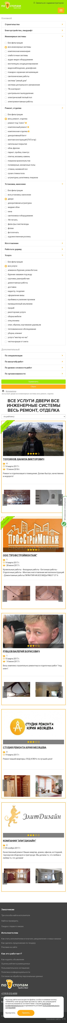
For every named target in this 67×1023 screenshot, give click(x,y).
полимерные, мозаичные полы (20, 165)
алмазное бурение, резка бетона (21, 270)
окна (8, 211)
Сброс (33, 387)
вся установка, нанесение (18, 195)
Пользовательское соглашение (15, 968)
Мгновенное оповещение (64, 498)
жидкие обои (12, 207)
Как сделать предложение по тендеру (18, 943)
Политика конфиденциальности (15, 972)
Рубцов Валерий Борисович (21, 651)
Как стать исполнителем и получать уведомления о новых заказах (31, 939)
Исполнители (11, 391)
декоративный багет (15, 135)
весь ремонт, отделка (16, 119)
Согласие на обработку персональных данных (22, 976)
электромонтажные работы (19, 102)
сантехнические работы (17, 76)
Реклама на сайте (9, 947)
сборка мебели (13, 316)
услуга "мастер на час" (16, 337)
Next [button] (60, 500)
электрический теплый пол (18, 97)
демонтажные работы (16, 283)
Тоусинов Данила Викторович (23, 459)
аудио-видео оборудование (19, 60)
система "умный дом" (16, 81)
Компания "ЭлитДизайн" (19, 841)
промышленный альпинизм (18, 304)
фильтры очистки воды (17, 224)
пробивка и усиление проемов (20, 299)
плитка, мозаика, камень (17, 156)
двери (9, 199)
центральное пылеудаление (19, 93)
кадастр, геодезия (14, 291)
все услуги (11, 266)
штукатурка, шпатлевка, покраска (21, 177)
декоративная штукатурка (18, 203)
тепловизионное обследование (20, 329)
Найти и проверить (9, 921)
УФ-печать (11, 220)
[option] (17, 500)
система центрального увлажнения (22, 85)
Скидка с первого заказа (12, 926)
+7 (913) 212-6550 (9, 993)
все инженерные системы (18, 47)
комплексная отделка (17, 131)
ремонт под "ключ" (16, 123)
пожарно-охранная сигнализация (21, 72)
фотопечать (12, 232)
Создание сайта (53, 1019)
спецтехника (12, 321)
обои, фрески (12, 148)
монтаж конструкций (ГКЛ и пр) (20, 140)
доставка (10, 287)
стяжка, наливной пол (16, 169)
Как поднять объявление (12, 959)
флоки (9, 228)
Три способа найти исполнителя (15, 915)
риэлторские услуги (15, 312)
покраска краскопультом (17, 161)
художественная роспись (18, 237)
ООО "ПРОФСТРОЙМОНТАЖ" (20, 555)
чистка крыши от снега (16, 341)
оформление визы (14, 295)
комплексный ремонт (17, 127)
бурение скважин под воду (18, 274)
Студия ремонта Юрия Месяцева (24, 747)
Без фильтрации (14, 43)
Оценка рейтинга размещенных (15, 964)
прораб (9, 308)
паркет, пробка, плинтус (17, 152)
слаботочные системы (16, 55)
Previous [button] (5, 500)
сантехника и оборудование (19, 216)
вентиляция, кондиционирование (21, 64)
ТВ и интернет (12, 89)
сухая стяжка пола (15, 173)
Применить (33, 382)
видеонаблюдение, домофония (20, 68)
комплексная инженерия (17, 51)
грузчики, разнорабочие (17, 279)
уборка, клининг (13, 333)
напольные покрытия (16, 144)
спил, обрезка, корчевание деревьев (23, 325)
